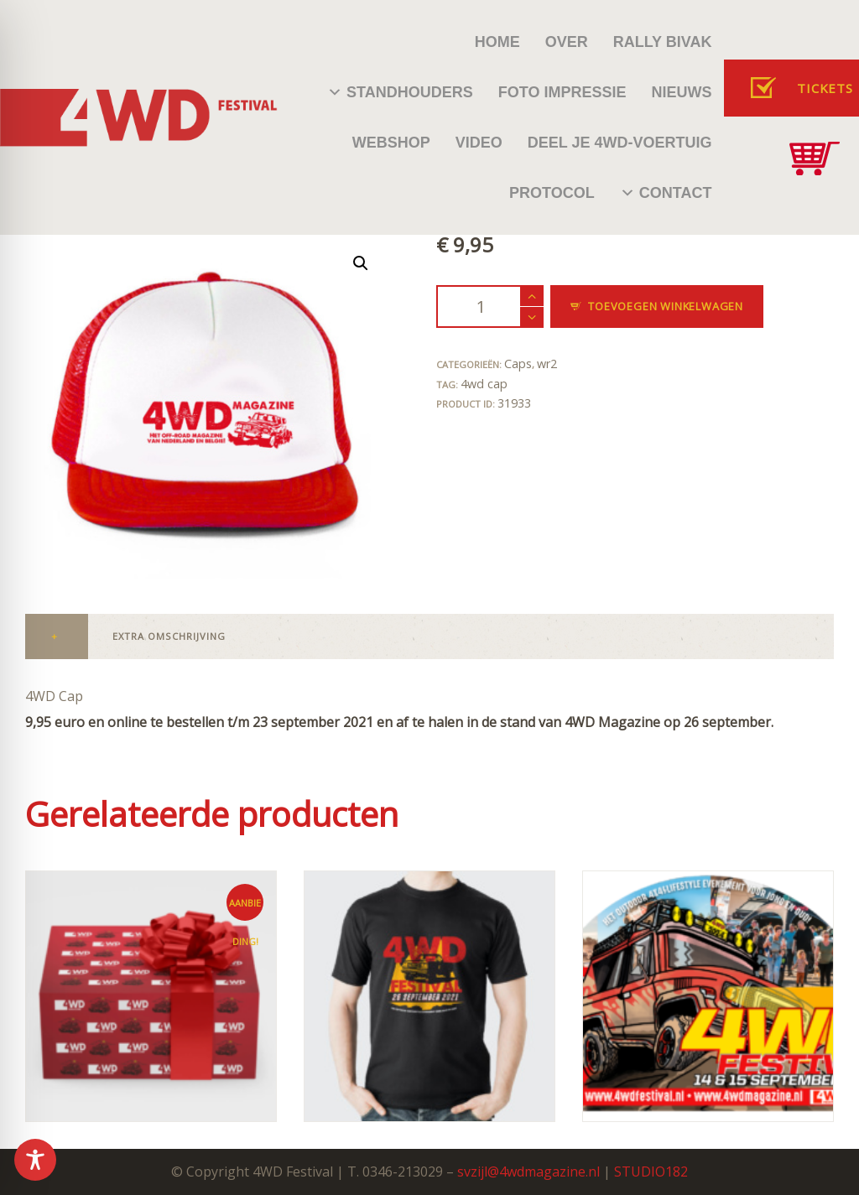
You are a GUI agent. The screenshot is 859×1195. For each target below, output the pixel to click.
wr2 (547, 363)
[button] (361, 263)
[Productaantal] (490, 306)
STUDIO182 (651, 1171)
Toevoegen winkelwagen (665, 306)
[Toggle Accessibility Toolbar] (35, 1159)
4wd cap (484, 384)
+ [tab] (54, 636)
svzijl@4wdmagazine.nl (528, 1171)
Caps (518, 363)
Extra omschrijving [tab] (169, 636)
